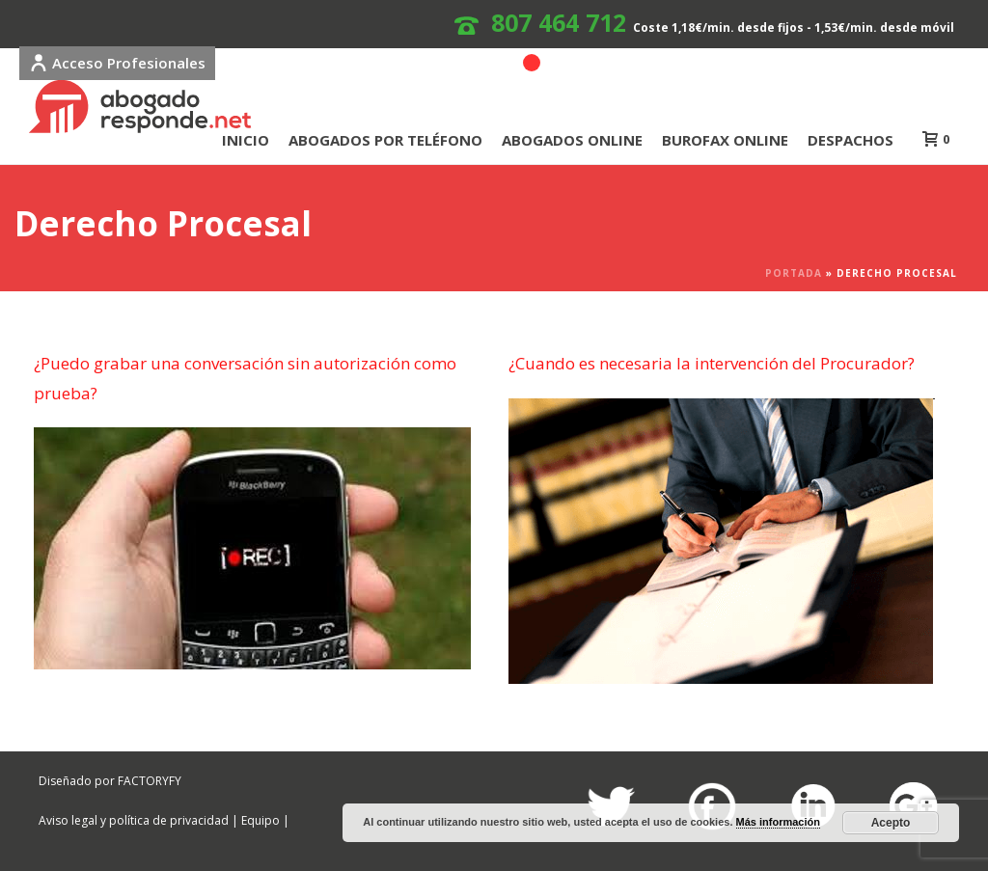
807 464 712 (558, 22)
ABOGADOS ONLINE (572, 140)
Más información (778, 822)
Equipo (260, 820)
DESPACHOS (850, 140)
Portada (793, 273)
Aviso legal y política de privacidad (134, 820)
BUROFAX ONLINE (725, 140)
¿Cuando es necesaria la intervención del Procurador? (711, 363)
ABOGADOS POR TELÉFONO (385, 140)
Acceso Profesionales (117, 62)
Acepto (891, 823)
